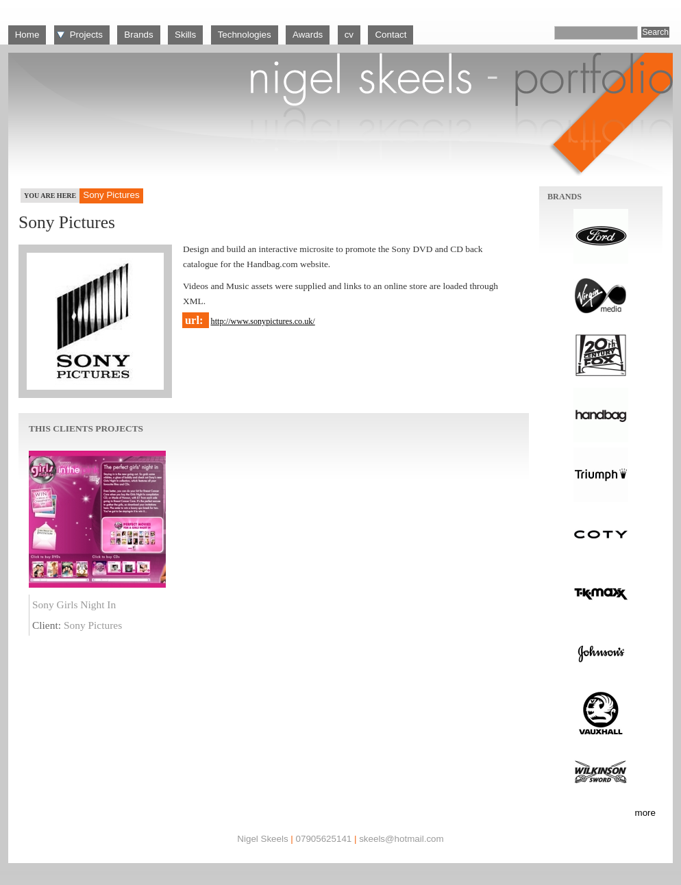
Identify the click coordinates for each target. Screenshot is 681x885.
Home (27, 34)
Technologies (244, 34)
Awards (308, 34)
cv (349, 34)
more (645, 813)
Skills (185, 34)
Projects (86, 34)
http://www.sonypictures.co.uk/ (263, 321)
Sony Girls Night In (74, 604)
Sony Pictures (93, 625)
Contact (390, 34)
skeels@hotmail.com (401, 839)
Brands (138, 34)
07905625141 (323, 839)
